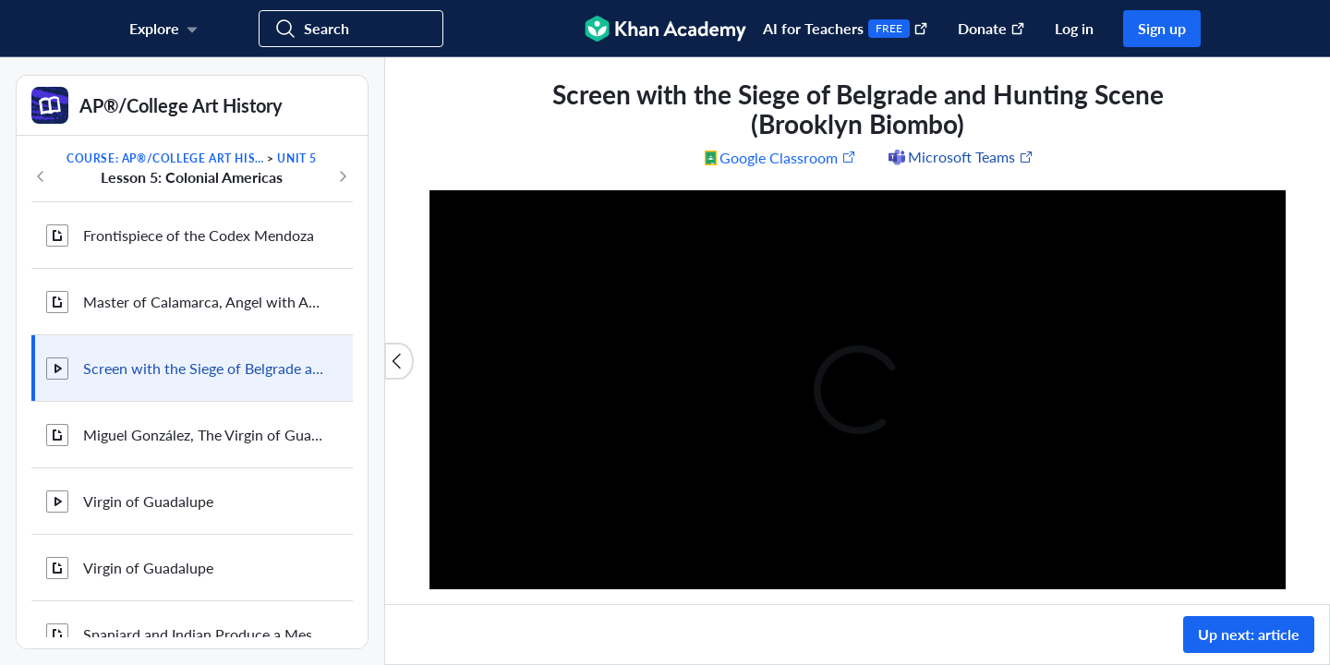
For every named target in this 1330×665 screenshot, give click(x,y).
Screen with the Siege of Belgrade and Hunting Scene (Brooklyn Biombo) (203, 368)
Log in (1074, 28)
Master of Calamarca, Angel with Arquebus (203, 301)
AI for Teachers (845, 28)
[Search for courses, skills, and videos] (351, 28)
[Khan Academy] (665, 28)
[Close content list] (399, 361)
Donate (991, 28)
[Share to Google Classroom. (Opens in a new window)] (780, 157)
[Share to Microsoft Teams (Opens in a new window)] (960, 157)
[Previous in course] (41, 176)
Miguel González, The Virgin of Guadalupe (203, 434)
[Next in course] (343, 176)
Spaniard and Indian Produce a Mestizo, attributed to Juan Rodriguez (203, 634)
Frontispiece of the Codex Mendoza (198, 235)
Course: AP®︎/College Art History (165, 158)
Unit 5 (297, 158)
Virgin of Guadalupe (148, 501)
